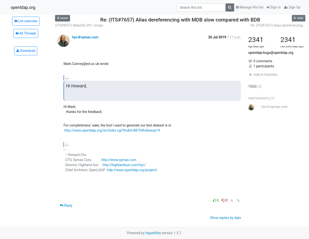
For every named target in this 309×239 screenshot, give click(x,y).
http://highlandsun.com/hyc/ (124, 165)
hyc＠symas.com (85, 37)
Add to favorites (262, 75)
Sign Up (292, 7)
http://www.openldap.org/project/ (132, 170)
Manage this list (249, 7)
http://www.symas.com (118, 160)
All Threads (25, 33)
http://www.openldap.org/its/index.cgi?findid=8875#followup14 (112, 130)
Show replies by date (225, 218)
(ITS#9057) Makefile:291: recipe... (80, 25)
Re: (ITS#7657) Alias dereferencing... (278, 25)
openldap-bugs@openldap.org (270, 53)
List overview (26, 21)
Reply (66, 205)
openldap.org (23, 7)
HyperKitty (153, 233)
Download (25, 51)
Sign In (274, 7)
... (66, 77)
